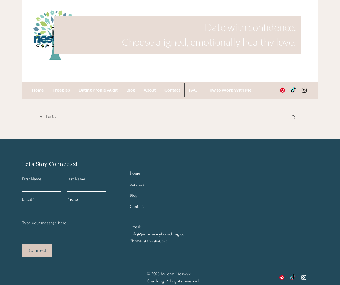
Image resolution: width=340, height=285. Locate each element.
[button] (293, 117)
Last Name (76, 179)
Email (27, 199)
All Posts (47, 116)
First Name (31, 179)
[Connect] (37, 250)
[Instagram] (304, 90)
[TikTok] (293, 90)
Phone (72, 199)
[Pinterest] (282, 90)
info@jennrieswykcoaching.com (159, 234)
